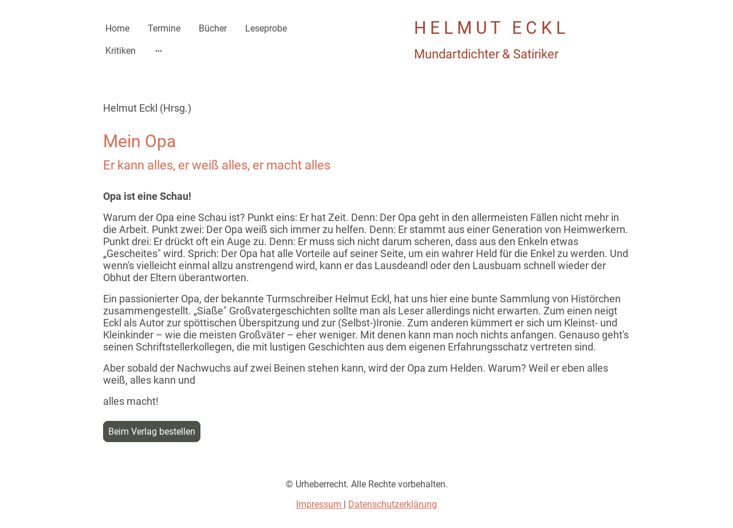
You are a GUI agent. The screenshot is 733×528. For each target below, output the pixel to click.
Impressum (320, 504)
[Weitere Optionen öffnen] (158, 51)
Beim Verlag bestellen (151, 431)
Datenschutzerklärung (392, 504)
